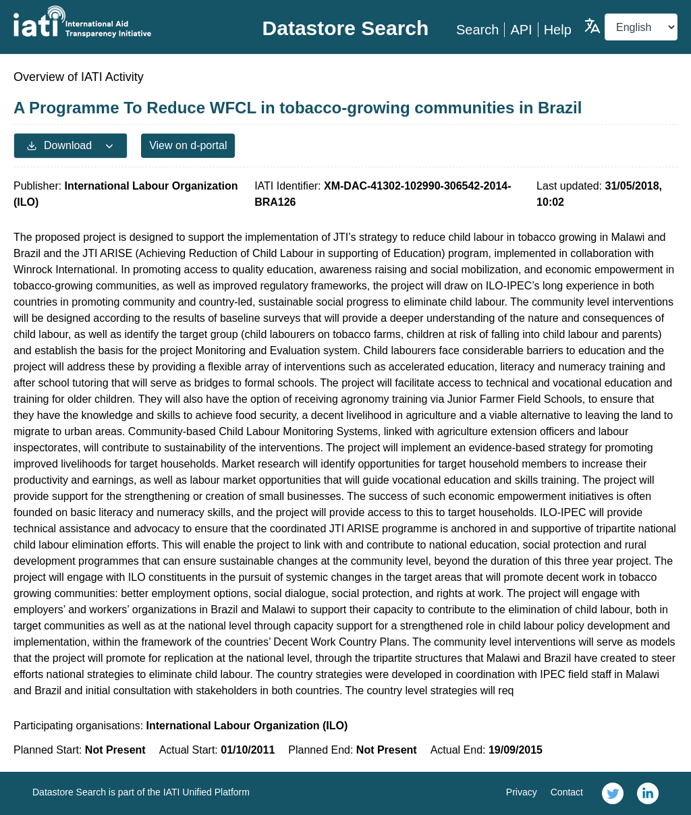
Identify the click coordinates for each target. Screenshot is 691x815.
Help (558, 29)
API (521, 29)
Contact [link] (567, 792)
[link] (613, 793)
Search (477, 29)
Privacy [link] (521, 792)
